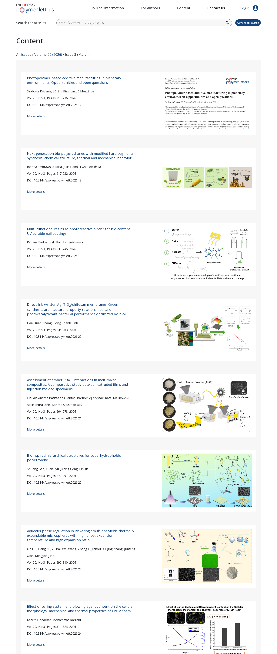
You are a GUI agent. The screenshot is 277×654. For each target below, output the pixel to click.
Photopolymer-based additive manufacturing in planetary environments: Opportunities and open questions (74, 80)
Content (183, 8)
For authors (150, 8)
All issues (23, 54)
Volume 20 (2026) (48, 54)
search (227, 23)
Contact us (216, 8)
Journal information (108, 8)
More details (36, 116)
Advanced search (248, 22)
